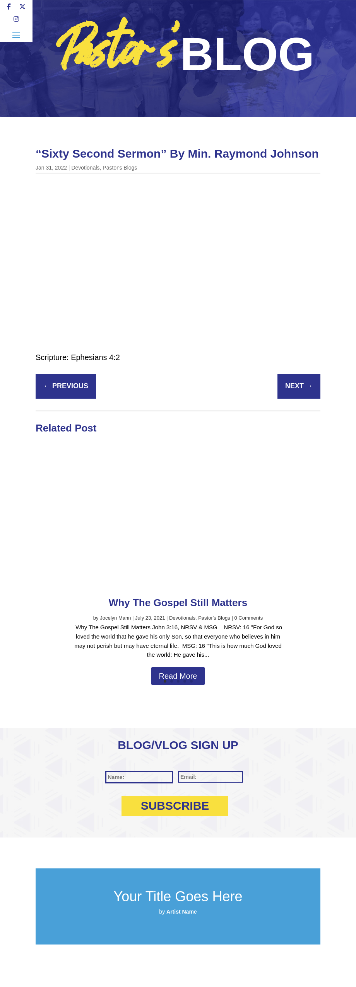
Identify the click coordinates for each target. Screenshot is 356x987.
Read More (178, 676)
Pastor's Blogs (120, 168)
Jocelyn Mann (115, 618)
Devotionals (85, 168)
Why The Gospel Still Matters (178, 602)
